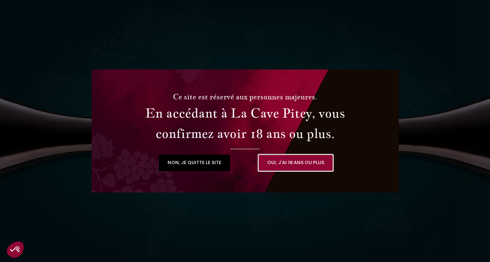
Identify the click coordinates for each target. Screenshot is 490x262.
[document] (245, 131)
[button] (194, 163)
